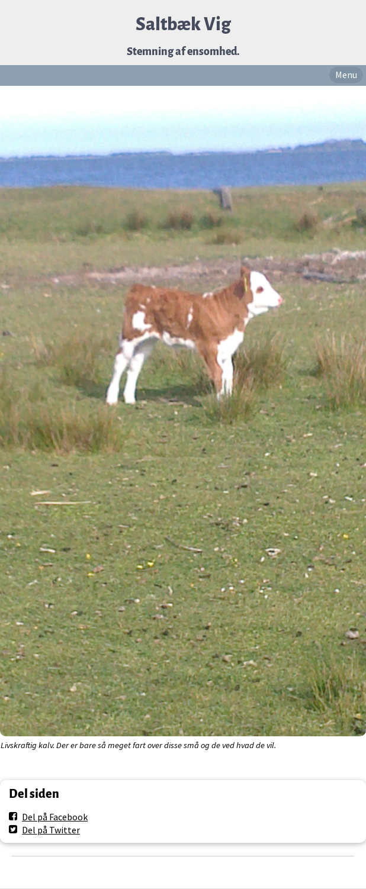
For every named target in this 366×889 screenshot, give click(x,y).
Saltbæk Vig (183, 24)
